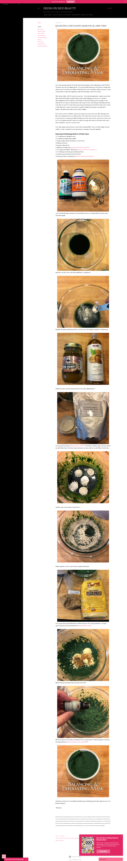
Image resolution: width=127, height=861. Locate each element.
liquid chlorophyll (42, 46)
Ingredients (76, 15)
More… (91, 15)
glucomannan (42, 35)
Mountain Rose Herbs (77, 446)
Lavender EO (41, 44)
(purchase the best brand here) (80, 147)
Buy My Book (57, 15)
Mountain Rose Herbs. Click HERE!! (77, 742)
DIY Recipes (67, 15)
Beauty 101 (84, 15)
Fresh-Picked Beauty (59, 8)
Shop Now (70, 1)
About (50, 15)
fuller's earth (41, 33)
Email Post (61, 836)
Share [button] (39, 22)
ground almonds (42, 37)
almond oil (40, 29)
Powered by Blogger (75, 857)
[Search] (109, 8)
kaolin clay (40, 42)
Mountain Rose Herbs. (85, 625)
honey (39, 40)
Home (45, 15)
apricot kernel (41, 31)
